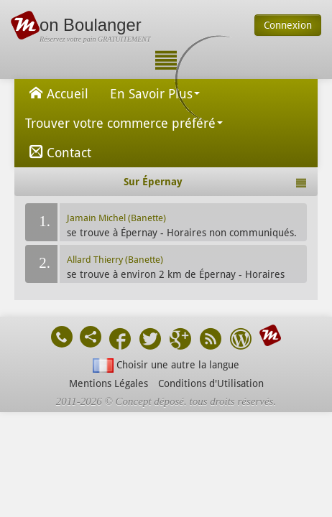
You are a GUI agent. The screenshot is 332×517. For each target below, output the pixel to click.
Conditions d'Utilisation (211, 383)
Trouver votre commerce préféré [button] (124, 123)
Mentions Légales (108, 383)
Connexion (288, 25)
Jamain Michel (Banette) (116, 218)
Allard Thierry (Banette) (115, 259)
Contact (58, 151)
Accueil (56, 92)
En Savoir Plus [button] (155, 93)
